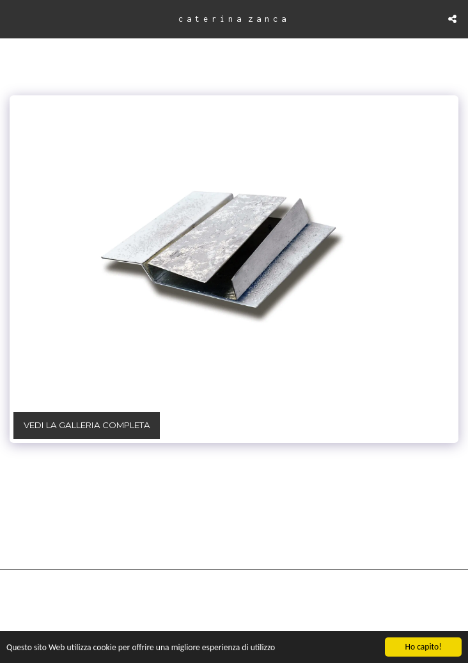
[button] (14, 18)
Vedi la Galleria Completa (87, 425)
